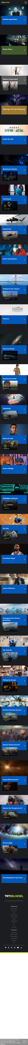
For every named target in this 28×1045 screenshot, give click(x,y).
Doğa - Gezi (14, 910)
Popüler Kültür (14, 921)
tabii (14, 942)
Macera (14, 919)
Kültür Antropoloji (14, 914)
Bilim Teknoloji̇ (14, 916)
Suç (14, 925)
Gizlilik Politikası (14, 936)
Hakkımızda (14, 932)
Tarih (14, 923)
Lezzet (14, 912)
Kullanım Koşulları (14, 934)
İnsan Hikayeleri (14, 908)
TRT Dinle (14, 940)
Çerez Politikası (14, 938)
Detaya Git (14, 20)
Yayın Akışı (14, 927)
